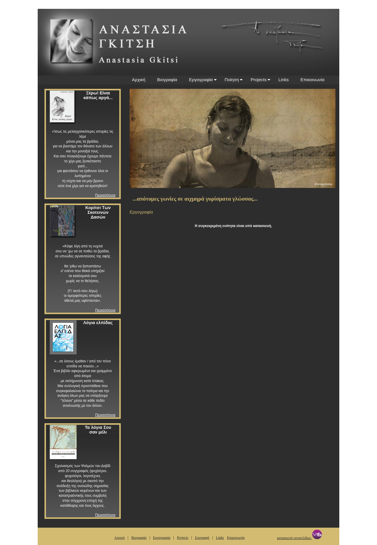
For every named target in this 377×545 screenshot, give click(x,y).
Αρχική (138, 79)
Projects (259, 79)
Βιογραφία (167, 79)
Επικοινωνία (312, 79)
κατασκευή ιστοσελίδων (299, 538)
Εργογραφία (201, 79)
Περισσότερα (105, 195)
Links (283, 79)
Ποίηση (232, 79)
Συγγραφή (202, 538)
